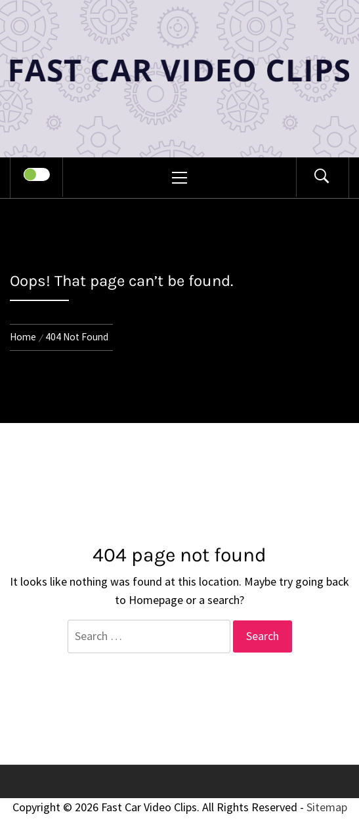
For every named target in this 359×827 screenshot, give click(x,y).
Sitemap (326, 807)
